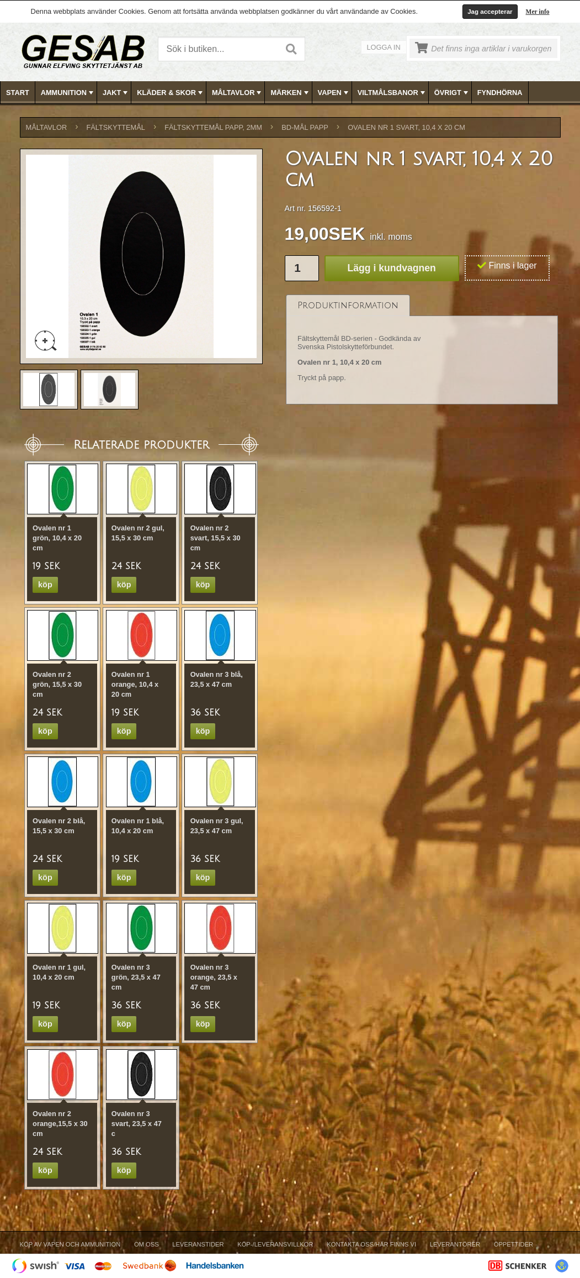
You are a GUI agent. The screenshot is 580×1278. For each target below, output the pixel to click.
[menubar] (290, 92)
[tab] (348, 305)
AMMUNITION (68, 92)
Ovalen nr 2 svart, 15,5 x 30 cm (215, 538)
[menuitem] (18, 92)
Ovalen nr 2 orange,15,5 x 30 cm (60, 1123)
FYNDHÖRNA (500, 92)
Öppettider (513, 1244)
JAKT (116, 92)
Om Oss (146, 1244)
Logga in (384, 47)
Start (17, 92)
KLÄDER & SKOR (171, 92)
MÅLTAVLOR (237, 92)
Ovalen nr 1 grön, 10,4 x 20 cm (57, 538)
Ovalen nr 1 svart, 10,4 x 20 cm (406, 127)
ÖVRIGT (452, 92)
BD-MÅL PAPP (304, 127)
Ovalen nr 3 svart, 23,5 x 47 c (136, 1123)
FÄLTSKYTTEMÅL (116, 127)
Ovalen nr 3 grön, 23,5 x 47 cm (136, 977)
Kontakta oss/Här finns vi (371, 1244)
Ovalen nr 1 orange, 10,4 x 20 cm (134, 684)
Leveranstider (198, 1244)
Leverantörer (455, 1244)
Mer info (538, 11)
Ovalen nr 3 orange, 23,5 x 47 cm (213, 977)
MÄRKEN (290, 92)
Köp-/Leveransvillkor (275, 1244)
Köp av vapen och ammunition (70, 1244)
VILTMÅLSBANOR (392, 92)
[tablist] (422, 349)
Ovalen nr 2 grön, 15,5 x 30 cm (57, 684)
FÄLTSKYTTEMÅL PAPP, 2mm (213, 127)
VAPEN (334, 92)
